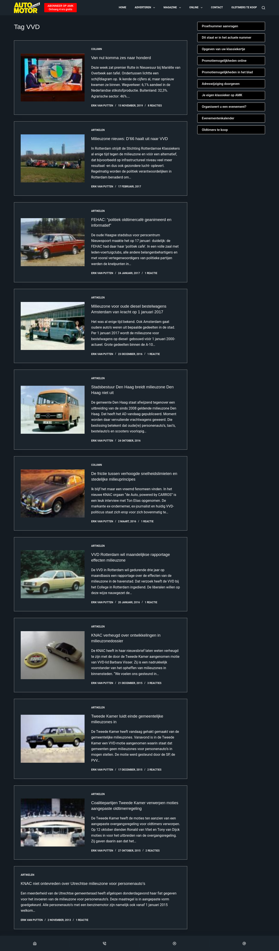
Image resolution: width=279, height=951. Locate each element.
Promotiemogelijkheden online (224, 61)
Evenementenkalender (218, 118)
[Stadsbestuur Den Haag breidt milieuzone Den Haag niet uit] (53, 410)
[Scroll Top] (174, 943)
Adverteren (145, 7)
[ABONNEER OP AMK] (60, 7)
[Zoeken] (263, 7)
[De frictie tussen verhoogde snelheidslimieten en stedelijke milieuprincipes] (53, 493)
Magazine (172, 7)
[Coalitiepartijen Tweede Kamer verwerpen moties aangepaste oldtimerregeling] (53, 822)
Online (196, 7)
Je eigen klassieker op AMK (222, 95)
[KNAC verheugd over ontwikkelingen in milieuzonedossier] (53, 655)
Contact (217, 7)
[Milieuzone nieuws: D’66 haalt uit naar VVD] (53, 158)
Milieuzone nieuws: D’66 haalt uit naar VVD (133, 138)
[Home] (35, 943)
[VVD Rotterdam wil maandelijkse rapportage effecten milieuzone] (53, 574)
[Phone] (104, 943)
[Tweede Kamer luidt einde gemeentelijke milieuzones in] (53, 739)
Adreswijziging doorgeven (221, 84)
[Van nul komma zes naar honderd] (53, 78)
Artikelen (98, 130)
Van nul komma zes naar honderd (123, 57)
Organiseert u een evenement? (224, 107)
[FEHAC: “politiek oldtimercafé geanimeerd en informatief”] (53, 242)
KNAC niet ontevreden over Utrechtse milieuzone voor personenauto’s (88, 883)
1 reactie (151, 273)
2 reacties (154, 769)
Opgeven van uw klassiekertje (223, 49)
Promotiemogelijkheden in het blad (227, 72)
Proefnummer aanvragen (220, 26)
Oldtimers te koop (244, 7)
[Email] (244, 943)
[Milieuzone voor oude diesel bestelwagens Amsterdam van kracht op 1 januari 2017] (53, 326)
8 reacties (155, 105)
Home (122, 7)
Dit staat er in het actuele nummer (226, 37)
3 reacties (154, 683)
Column (96, 49)
